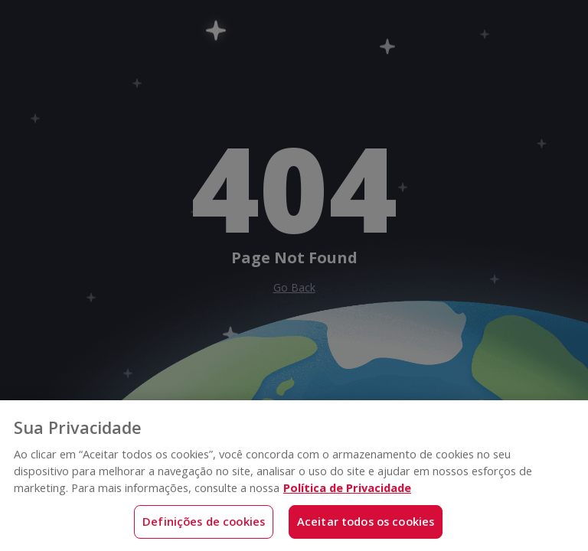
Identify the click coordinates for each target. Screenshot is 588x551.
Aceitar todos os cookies (366, 521)
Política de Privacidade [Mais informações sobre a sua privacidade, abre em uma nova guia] (347, 487)
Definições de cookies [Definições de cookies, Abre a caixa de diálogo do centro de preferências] (203, 521)
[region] (294, 475)
